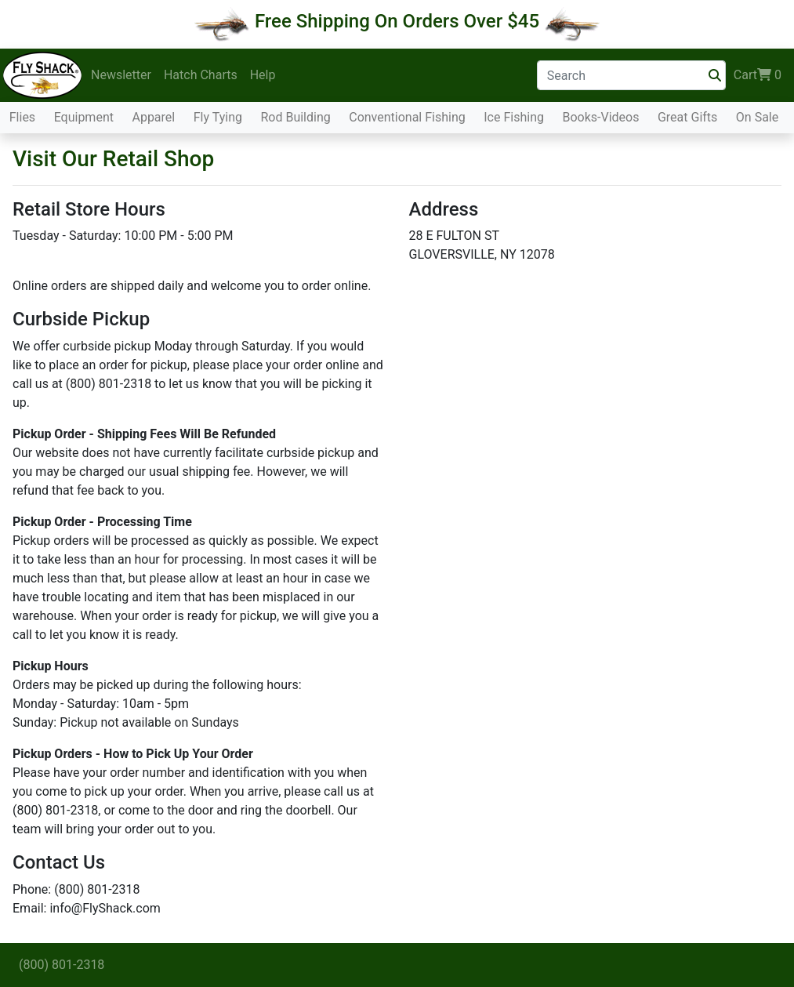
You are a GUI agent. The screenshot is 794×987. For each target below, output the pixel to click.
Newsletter (121, 74)
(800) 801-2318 (61, 964)
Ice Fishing (514, 117)
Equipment (84, 117)
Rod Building (295, 117)
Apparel (153, 117)
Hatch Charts (200, 74)
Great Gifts (687, 117)
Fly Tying (218, 117)
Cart (757, 75)
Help (263, 74)
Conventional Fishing (407, 117)
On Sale (757, 117)
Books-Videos (600, 117)
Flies (22, 117)
